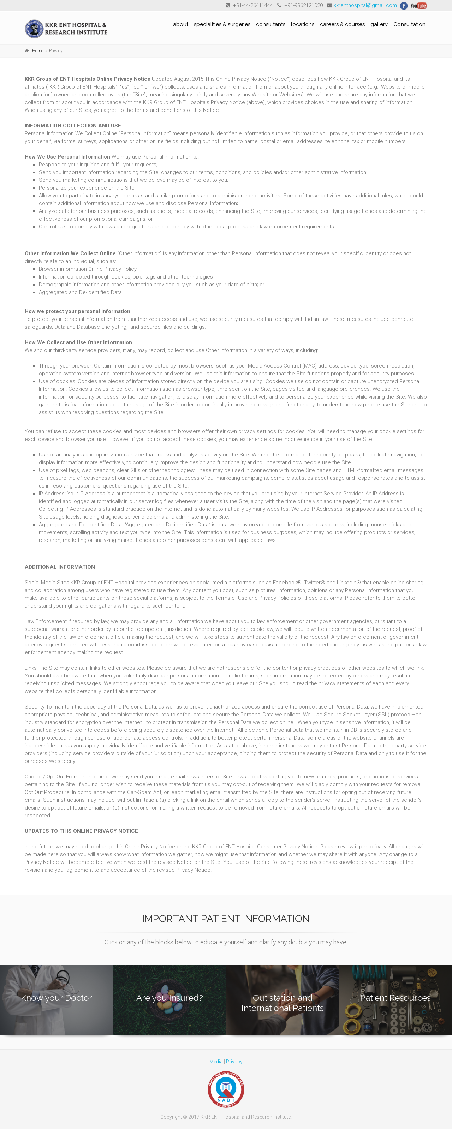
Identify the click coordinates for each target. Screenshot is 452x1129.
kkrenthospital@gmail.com (365, 5)
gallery (379, 24)
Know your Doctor (56, 998)
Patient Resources (395, 998)
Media (216, 1061)
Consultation (409, 24)
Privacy (234, 1061)
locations (302, 24)
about (180, 24)
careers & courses (342, 24)
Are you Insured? (169, 998)
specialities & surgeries (222, 24)
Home (37, 50)
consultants (270, 24)
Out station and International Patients (283, 1003)
